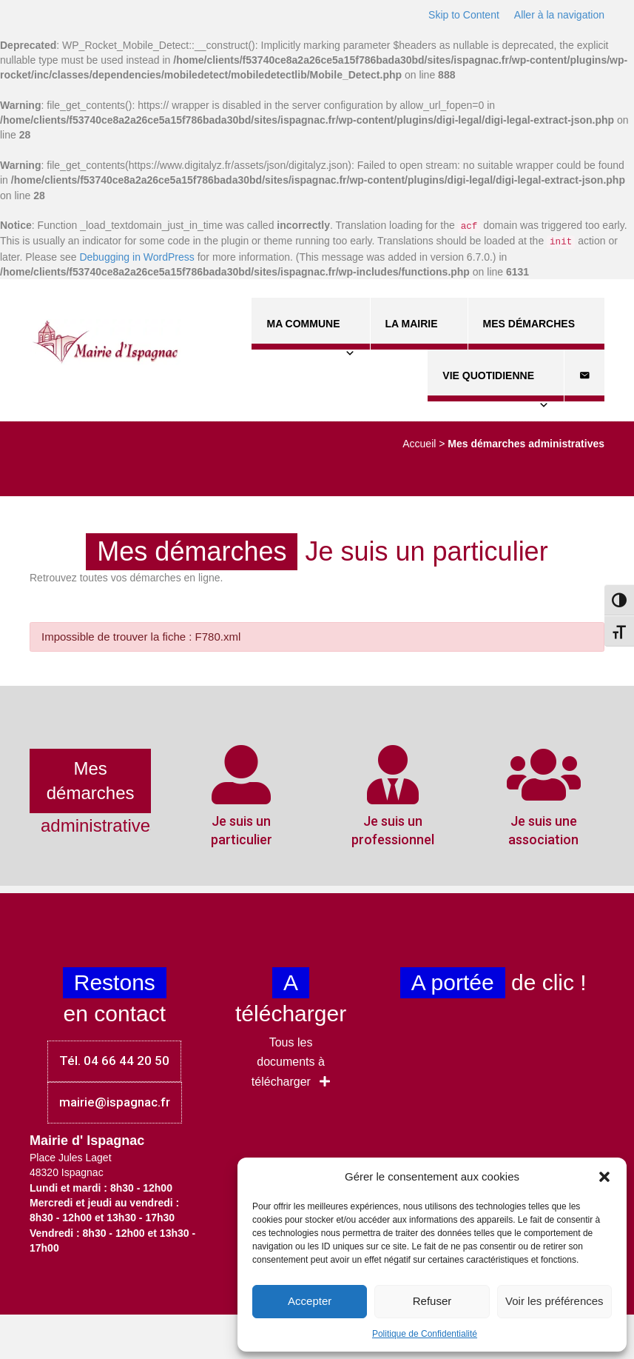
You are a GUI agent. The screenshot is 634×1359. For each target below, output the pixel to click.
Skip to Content (463, 15)
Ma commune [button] (310, 334)
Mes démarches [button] (536, 334)
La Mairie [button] (419, 334)
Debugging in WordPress (136, 257)
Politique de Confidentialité (424, 1334)
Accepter (309, 1301)
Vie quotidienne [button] (495, 385)
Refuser (432, 1301)
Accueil (419, 444)
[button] (604, 1176)
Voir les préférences (554, 1301)
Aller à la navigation (559, 15)
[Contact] (584, 375)
